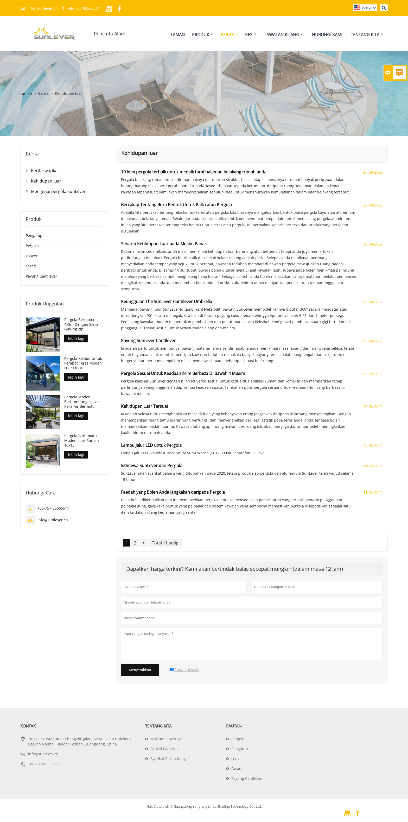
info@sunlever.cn (42, 8)
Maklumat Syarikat (166, 739)
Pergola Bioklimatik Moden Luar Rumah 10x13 (81, 441)
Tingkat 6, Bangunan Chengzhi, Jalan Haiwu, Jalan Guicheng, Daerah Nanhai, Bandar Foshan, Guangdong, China (80, 742)
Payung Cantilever (41, 276)
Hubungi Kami (327, 34)
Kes (250, 34)
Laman (178, 34)
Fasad (31, 266)
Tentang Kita (367, 34)
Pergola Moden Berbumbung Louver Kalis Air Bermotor (82, 402)
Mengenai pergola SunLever (58, 191)
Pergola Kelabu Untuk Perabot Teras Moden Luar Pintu (83, 363)
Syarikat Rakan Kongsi (169, 758)
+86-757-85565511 (84, 8)
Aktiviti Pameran (164, 748)
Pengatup (34, 235)
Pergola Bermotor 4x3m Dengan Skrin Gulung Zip (81, 325)
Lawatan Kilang (283, 34)
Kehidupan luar (46, 181)
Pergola (32, 245)
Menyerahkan (140, 670)
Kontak (28, 726)
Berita (229, 34)
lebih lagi (76, 338)
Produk (202, 34)
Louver (31, 256)
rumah (26, 93)
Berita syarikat (45, 170)
